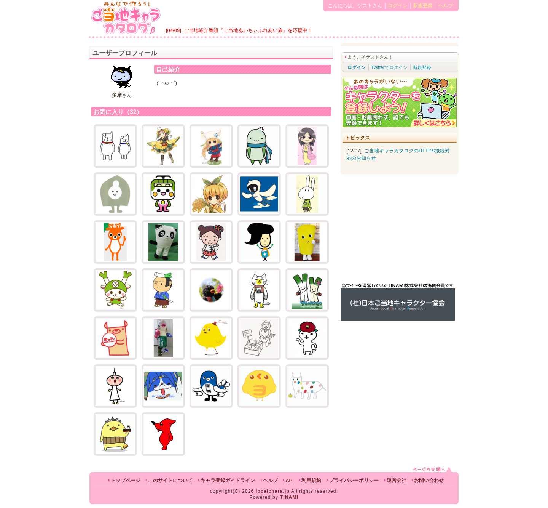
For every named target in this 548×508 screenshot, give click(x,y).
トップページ (125, 480)
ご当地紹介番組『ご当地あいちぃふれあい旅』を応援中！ (248, 30)
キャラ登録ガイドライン (228, 480)
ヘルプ (445, 5)
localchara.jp (273, 491)
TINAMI (289, 497)
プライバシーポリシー (354, 480)
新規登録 (423, 5)
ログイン (398, 5)
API (289, 480)
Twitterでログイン (389, 67)
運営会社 (396, 480)
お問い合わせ (429, 480)
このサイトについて (170, 480)
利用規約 (311, 480)
